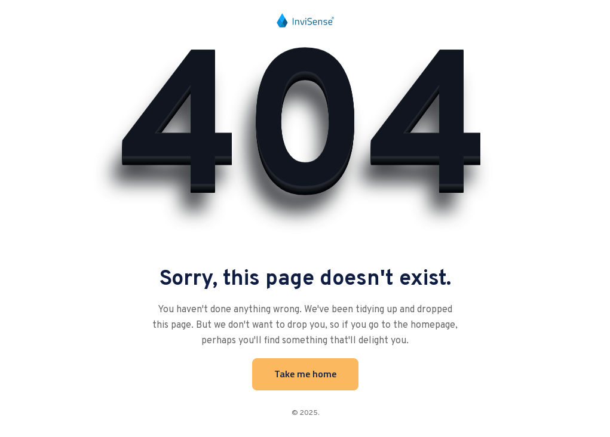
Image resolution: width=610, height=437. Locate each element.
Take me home (305, 374)
